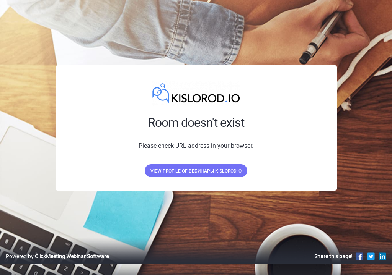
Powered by (57, 264)
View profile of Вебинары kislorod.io (196, 171)
